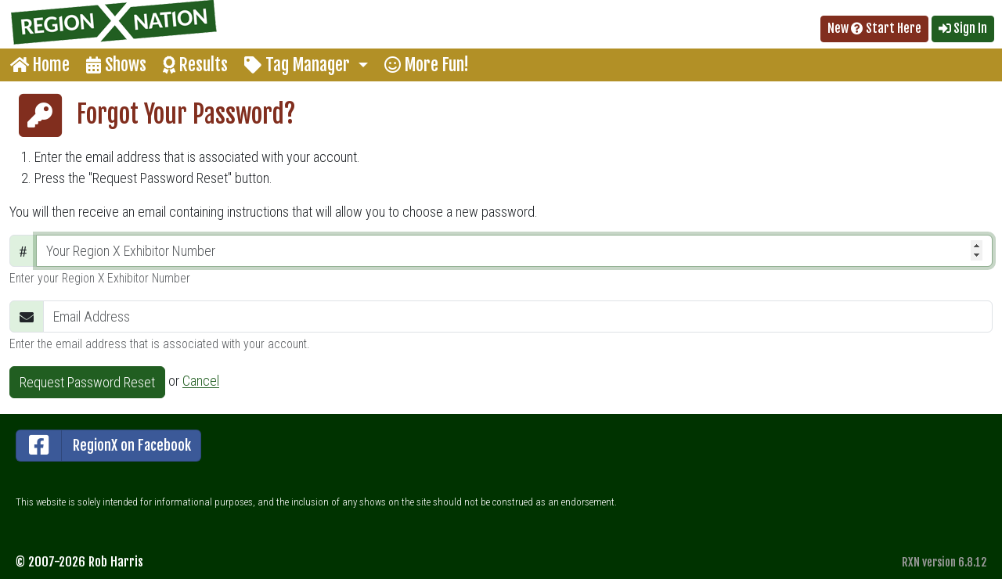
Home (40, 64)
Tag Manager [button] (299, 64)
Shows (116, 64)
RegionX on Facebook (103, 445)
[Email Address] (518, 316)
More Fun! (426, 64)
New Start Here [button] (874, 28)
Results (195, 64)
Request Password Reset (87, 382)
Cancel (200, 381)
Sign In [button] (963, 28)
